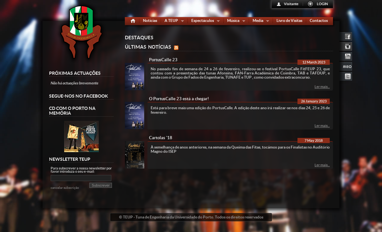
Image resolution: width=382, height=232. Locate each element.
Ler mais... (322, 87)
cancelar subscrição (65, 187)
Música (234, 21)
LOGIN (322, 4)
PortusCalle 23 (163, 59)
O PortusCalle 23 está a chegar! (179, 98)
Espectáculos (204, 21)
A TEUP (173, 21)
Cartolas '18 (160, 137)
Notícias (150, 20)
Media (259, 21)
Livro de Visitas (289, 20)
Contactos (319, 20)
